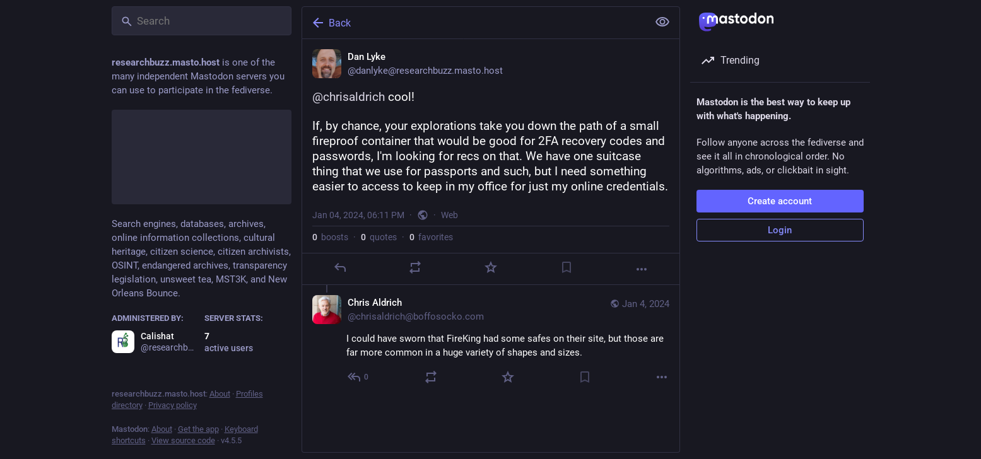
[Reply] (339, 267)
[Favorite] (490, 267)
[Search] (201, 20)
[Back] (473, 22)
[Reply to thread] (358, 377)
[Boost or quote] (415, 267)
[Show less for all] (662, 22)
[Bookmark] (565, 267)
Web (449, 215)
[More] (641, 269)
